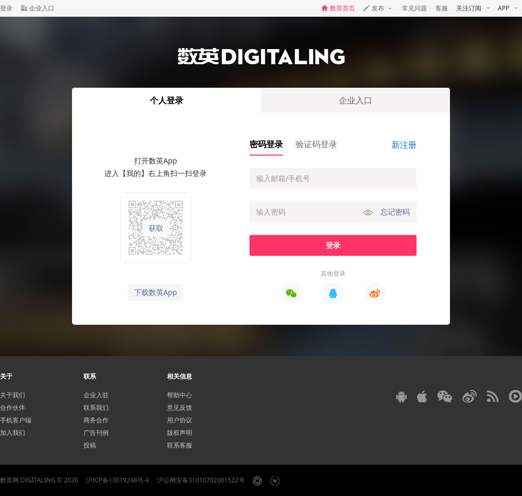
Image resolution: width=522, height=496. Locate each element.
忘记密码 (395, 212)
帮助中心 (179, 395)
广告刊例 (96, 432)
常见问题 (414, 8)
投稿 (90, 445)
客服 (441, 8)
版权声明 (179, 432)
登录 (6, 8)
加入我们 (12, 432)
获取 (156, 228)
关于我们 (12, 395)
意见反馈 (179, 407)
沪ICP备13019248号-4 (117, 480)
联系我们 (96, 407)
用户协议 (179, 420)
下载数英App (155, 292)
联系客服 (179, 445)
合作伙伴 (12, 407)
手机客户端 (15, 420)
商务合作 (96, 420)
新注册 (404, 144)
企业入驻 (96, 395)
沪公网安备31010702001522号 (201, 480)
